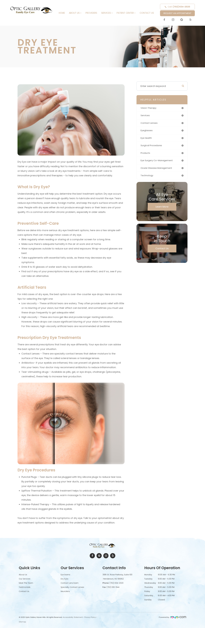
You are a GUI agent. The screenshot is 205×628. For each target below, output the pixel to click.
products (146, 154)
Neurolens (65, 591)
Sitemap (22, 622)
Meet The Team (26, 583)
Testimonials (25, 587)
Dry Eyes (65, 578)
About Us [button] (75, 12)
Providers (91, 12)
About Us (23, 574)
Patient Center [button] (126, 12)
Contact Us (147, 12)
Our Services (25, 578)
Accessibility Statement (73, 617)
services (145, 115)
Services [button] (107, 12)
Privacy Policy (90, 617)
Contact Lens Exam (70, 583)
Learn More (162, 208)
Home (62, 12)
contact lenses (150, 123)
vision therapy (149, 108)
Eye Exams (66, 574)
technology (147, 177)
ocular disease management (157, 169)
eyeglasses (147, 131)
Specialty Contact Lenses (73, 587)
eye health (147, 139)
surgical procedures (152, 146)
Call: (177, 6)
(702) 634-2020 (117, 583)
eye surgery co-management (158, 162)
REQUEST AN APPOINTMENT (177, 13)
